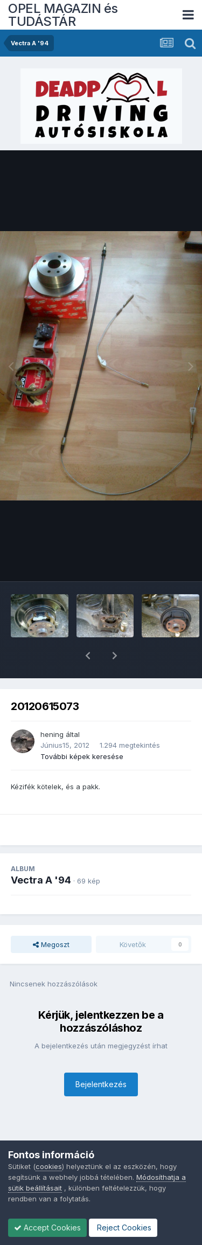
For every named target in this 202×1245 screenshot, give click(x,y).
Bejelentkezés (101, 1056)
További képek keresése (81, 728)
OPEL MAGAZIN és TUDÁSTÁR (63, 15)
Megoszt (51, 916)
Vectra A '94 (41, 852)
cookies (49, 1166)
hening (52, 706)
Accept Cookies (47, 1227)
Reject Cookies (123, 1227)
